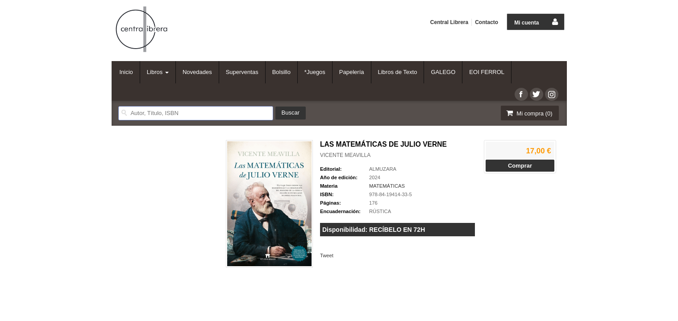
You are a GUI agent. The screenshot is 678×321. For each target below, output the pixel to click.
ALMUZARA (382, 169)
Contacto (486, 22)
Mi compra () (529, 113)
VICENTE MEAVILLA (345, 155)
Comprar (520, 165)
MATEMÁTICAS (387, 186)
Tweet (326, 255)
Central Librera (449, 22)
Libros (158, 72)
